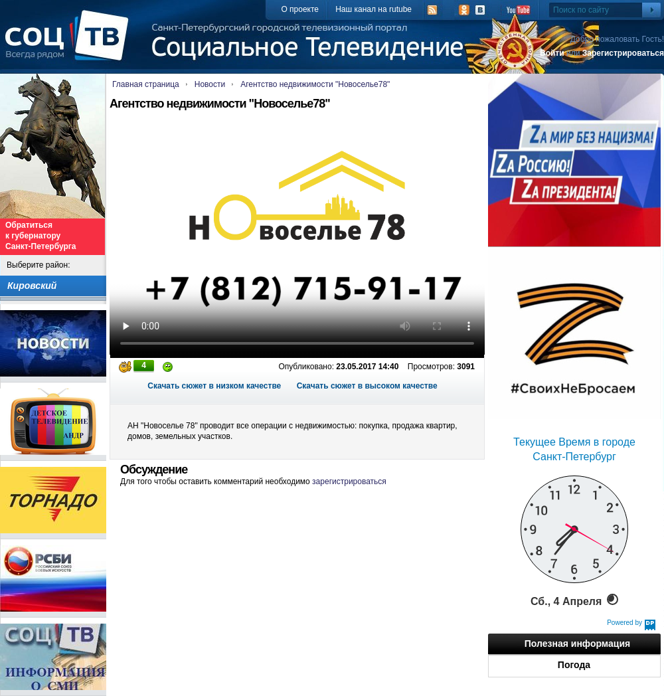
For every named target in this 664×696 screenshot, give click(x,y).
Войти (552, 53)
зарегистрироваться (349, 481)
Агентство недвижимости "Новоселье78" (315, 84)
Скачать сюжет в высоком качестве (367, 386)
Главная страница (145, 84)
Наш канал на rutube (373, 9)
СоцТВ (70, 44)
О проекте (300, 9)
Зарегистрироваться (623, 53)
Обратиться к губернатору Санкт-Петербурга (40, 235)
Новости (210, 84)
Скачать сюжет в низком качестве (214, 386)
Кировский (31, 285)
